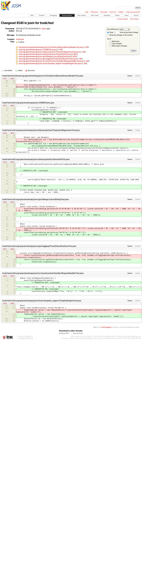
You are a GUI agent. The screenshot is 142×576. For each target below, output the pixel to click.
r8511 (5, 78)
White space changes (119, 46)
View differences (113, 29)
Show (110, 32)
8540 (20, 23)
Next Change (134, 19)
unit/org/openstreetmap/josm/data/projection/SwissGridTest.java (45, 54)
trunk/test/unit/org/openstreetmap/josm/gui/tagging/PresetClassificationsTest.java (39, 246)
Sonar (127, 15)
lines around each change (126, 32)
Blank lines (115, 41)
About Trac (113, 12)
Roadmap (107, 15)
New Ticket (95, 15)
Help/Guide (103, 12)
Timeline (41, 15)
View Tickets (81, 15)
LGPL (133, 338)
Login (86, 12)
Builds (117, 15)
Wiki (32, 15)
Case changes (117, 43)
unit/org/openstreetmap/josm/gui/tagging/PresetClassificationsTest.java (48, 59)
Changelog (53, 15)
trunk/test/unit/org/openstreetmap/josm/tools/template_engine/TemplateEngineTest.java (41, 301)
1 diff (86, 47)
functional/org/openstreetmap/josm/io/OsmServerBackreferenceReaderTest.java (51, 47)
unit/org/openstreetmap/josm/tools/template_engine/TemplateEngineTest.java (50, 63)
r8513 (5, 162)
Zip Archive (78, 333)
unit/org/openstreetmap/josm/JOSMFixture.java (38, 50)
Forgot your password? (133, 12)
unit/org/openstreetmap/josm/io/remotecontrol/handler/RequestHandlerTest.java (51, 61)
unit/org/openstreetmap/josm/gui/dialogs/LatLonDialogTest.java (45, 56)
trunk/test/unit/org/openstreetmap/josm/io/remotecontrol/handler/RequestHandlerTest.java (43, 273)
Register (121, 12)
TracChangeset (106, 327)
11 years (42, 29)
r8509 (5, 202)
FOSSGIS (89, 336)
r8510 (5, 133)
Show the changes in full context (119, 35)
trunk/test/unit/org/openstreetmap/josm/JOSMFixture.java (28, 103)
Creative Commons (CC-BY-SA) (91, 338)
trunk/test (47, 23)
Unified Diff (64, 333)
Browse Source (67, 15)
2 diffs (74, 54)
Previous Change (122, 19)
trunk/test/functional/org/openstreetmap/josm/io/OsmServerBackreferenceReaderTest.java (42, 76)
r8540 (12, 78)
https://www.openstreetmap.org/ (129, 336)
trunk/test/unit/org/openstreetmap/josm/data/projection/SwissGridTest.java (36, 159)
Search (136, 15)
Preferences (94, 12)
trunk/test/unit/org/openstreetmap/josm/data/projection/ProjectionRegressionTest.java (41, 130)
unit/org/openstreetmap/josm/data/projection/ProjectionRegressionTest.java (49, 52)
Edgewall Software (26, 338)
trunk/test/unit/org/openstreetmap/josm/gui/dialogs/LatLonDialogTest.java (35, 199)
